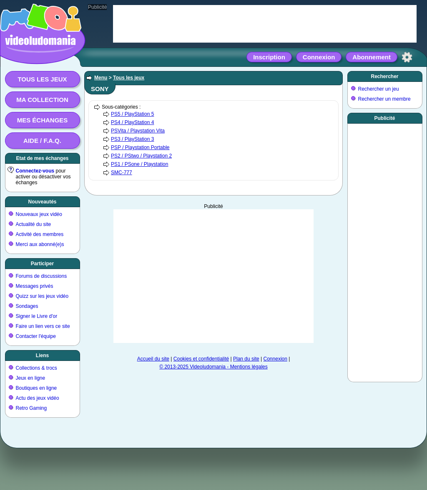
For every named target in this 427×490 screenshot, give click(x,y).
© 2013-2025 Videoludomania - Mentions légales (213, 367)
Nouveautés (42, 202)
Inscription (269, 57)
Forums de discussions (41, 276)
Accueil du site (153, 359)
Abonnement (371, 57)
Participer (42, 264)
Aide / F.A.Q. (42, 140)
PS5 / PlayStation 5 (132, 114)
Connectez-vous (35, 171)
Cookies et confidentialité (201, 359)
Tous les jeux (42, 79)
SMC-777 (121, 172)
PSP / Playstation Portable (140, 147)
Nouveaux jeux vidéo (39, 214)
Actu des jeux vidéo (37, 398)
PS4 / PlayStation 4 (132, 122)
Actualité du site (33, 224)
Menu (100, 78)
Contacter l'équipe (36, 336)
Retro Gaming (31, 408)
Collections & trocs (36, 368)
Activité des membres (40, 234)
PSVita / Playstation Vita (138, 131)
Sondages (27, 306)
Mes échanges (42, 120)
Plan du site (246, 359)
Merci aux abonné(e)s (40, 244)
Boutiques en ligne (36, 388)
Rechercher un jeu (378, 89)
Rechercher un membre (384, 99)
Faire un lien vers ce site (43, 326)
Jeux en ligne (30, 378)
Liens (42, 355)
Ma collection (42, 99)
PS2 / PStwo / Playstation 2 (141, 156)
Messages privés (34, 286)
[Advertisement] (385, 251)
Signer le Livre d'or (37, 316)
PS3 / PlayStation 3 (132, 139)
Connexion (319, 57)
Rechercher (384, 76)
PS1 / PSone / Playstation (139, 164)
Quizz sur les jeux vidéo (42, 296)
